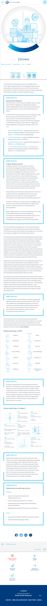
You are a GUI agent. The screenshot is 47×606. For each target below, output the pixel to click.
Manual (39, 600)
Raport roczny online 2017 (23, 595)
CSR (23, 64)
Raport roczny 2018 (6, 64)
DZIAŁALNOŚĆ (16, 64)
